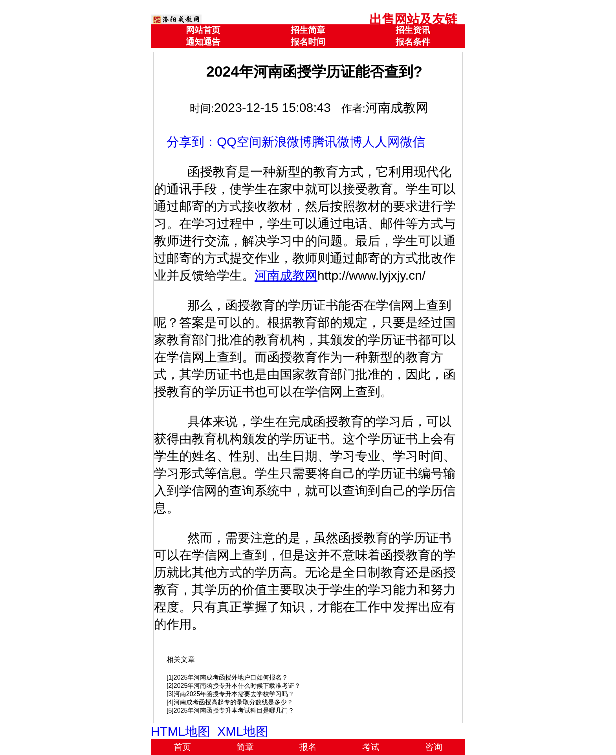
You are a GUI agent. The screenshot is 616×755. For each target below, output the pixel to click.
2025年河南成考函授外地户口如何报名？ (231, 677)
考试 (371, 747)
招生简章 (308, 30)
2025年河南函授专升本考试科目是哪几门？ (234, 710)
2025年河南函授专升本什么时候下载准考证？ (237, 685)
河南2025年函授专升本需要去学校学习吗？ (234, 694)
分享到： (192, 142)
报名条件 (413, 42)
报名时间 (308, 42)
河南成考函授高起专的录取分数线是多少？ (233, 702)
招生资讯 (413, 30)
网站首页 (203, 30)
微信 (412, 142)
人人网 (381, 142)
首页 (182, 747)
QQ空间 (239, 142)
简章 (245, 747)
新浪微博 (287, 142)
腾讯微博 (337, 142)
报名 (308, 747)
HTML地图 (180, 731)
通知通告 (203, 42)
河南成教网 (286, 275)
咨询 (433, 747)
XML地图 (242, 731)
